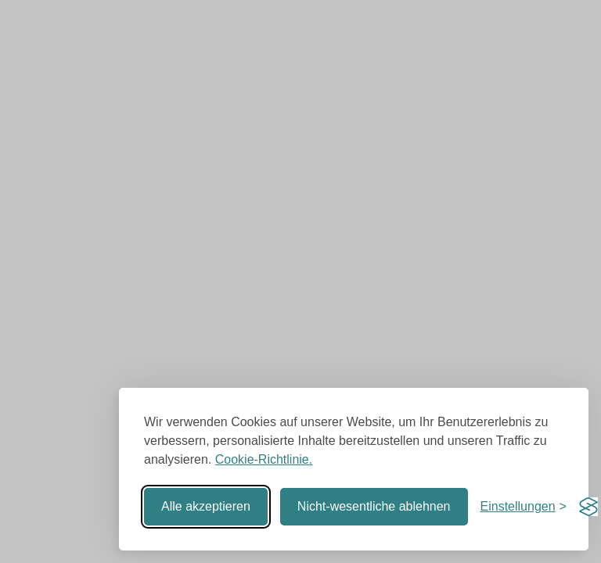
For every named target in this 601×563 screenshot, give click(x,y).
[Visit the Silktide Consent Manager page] (588, 506)
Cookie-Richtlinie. (264, 459)
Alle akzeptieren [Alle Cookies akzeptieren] (205, 506)
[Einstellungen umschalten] (523, 506)
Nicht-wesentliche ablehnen (374, 506)
